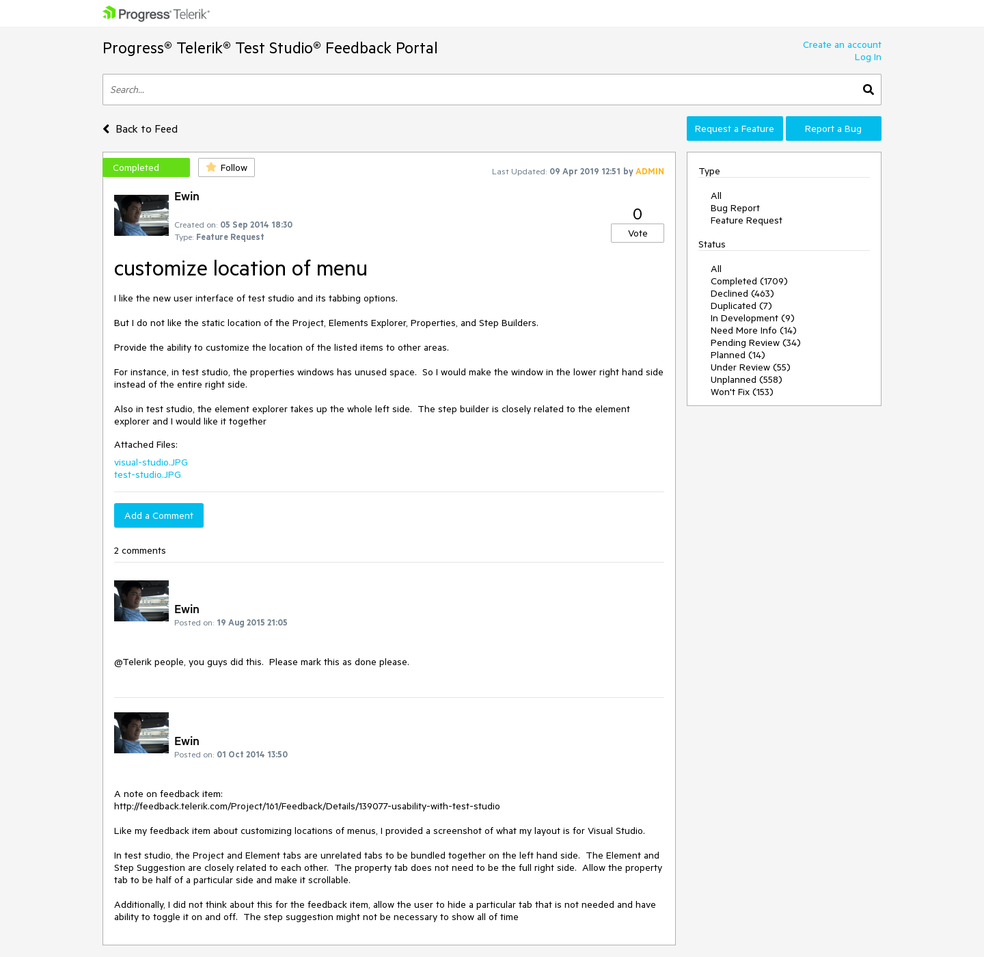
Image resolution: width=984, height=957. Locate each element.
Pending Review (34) (756, 342)
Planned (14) (738, 355)
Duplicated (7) (741, 305)
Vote (638, 233)
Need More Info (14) (754, 330)
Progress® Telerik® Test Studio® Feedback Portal (270, 47)
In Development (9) (753, 318)
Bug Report (735, 208)
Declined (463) (742, 293)
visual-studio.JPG (151, 462)
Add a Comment (158, 515)
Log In (868, 57)
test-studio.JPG (147, 474)
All (716, 195)
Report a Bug (833, 128)
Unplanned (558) (746, 379)
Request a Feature (734, 128)
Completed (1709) (749, 281)
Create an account (842, 44)
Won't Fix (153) (742, 392)
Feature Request (746, 220)
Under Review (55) (751, 367)
